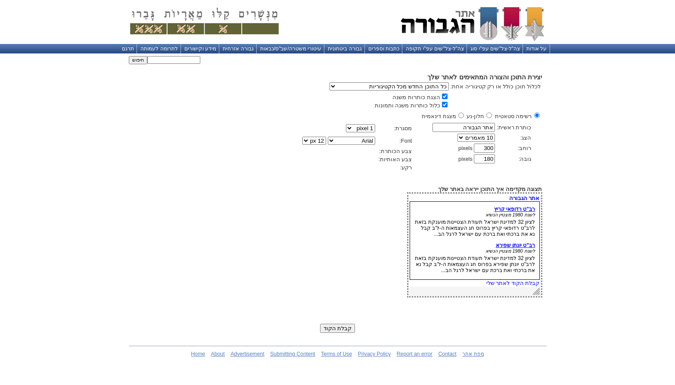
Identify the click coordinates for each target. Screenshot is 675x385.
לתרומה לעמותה (158, 49)
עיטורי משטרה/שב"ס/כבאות (291, 49)
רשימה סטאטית (513, 116)
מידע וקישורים (200, 49)
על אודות (536, 49)
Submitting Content (292, 354)
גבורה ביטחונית (344, 49)
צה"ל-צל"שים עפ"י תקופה (435, 49)
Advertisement (247, 354)
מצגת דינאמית (439, 116)
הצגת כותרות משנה (416, 97)
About (218, 354)
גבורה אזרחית (238, 49)
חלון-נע (475, 116)
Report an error (414, 354)
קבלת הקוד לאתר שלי (513, 283)
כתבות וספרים (383, 49)
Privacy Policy (374, 354)
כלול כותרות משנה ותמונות (407, 105)
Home (198, 354)
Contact (447, 354)
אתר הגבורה (524, 198)
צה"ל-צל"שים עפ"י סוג (495, 49)
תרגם (128, 49)
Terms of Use (336, 354)
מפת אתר (473, 354)
